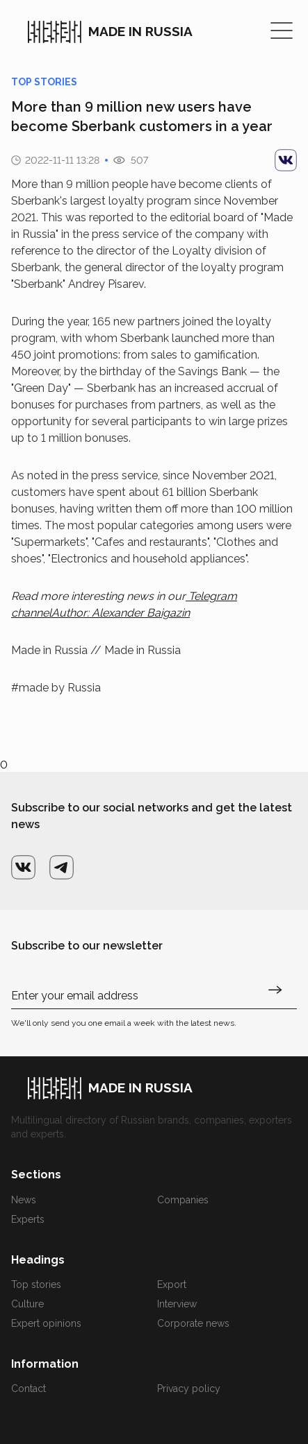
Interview (177, 1303)
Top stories (36, 1284)
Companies (183, 1199)
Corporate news (193, 1323)
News (23, 1199)
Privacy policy (188, 1388)
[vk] (286, 160)
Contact (28, 1388)
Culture (27, 1303)
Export (171, 1284)
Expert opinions (46, 1323)
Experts (27, 1219)
